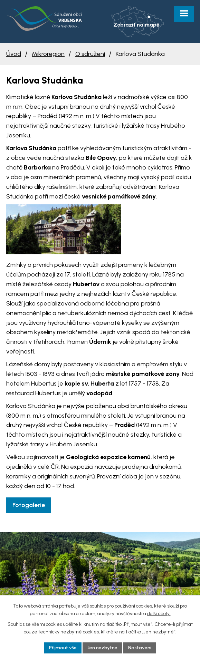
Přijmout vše (63, 648)
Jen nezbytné (102, 648)
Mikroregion (48, 54)
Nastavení (139, 648)
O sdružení (90, 54)
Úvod (13, 54)
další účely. (159, 614)
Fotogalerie (28, 505)
